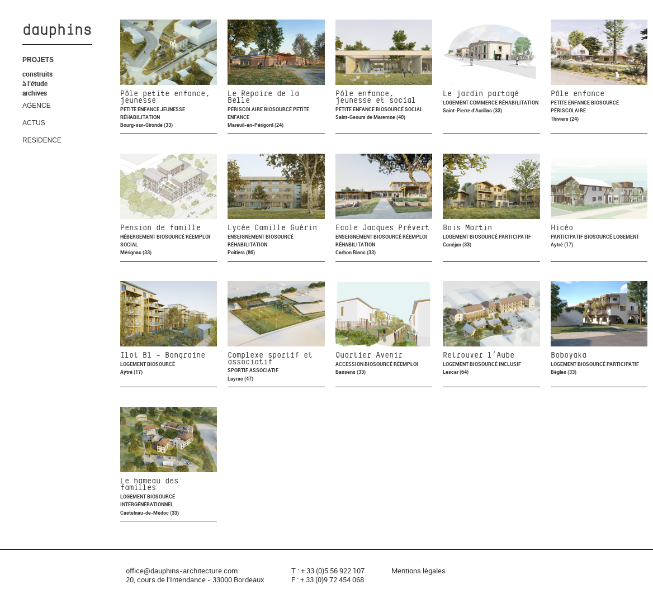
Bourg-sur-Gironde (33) (146, 125)
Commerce (484, 102)
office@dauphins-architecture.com (182, 571)
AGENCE (36, 106)
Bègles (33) (563, 372)
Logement (456, 102)
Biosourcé (278, 109)
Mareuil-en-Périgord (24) (255, 125)
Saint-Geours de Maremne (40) (370, 117)
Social (414, 109)
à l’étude (35, 83)
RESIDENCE (41, 140)
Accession (350, 364)
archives (34, 92)
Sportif (238, 370)
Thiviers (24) (565, 118)
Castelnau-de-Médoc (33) (149, 512)
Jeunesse (172, 109)
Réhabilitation (140, 117)
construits (37, 73)
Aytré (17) (562, 244)
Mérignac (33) (136, 252)
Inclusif (510, 364)
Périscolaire (246, 109)
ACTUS (33, 123)
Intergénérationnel (146, 504)
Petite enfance (140, 109)
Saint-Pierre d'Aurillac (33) (472, 110)
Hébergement (138, 236)
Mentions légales (418, 571)
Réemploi (198, 236)
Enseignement (247, 236)
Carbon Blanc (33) (355, 252)
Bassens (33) (350, 372)
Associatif (263, 370)
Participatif (515, 236)
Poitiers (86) (241, 252)
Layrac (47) (240, 378)
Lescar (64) (456, 372)
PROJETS (38, 60)
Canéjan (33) (457, 244)
